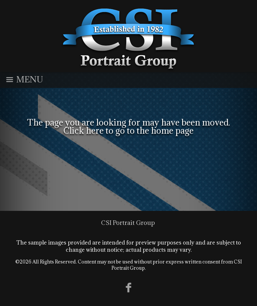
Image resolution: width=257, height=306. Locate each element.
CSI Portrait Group (128, 223)
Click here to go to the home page (128, 130)
